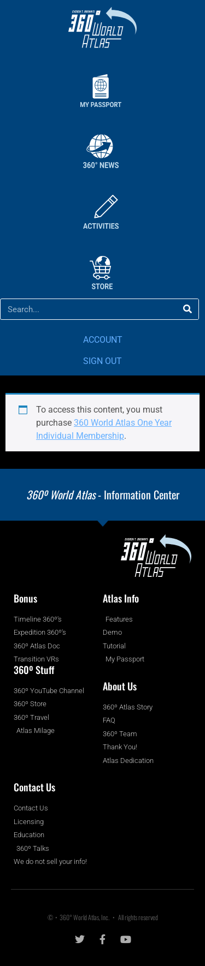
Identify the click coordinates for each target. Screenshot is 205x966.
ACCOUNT (102, 340)
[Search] (187, 309)
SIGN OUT (102, 361)
